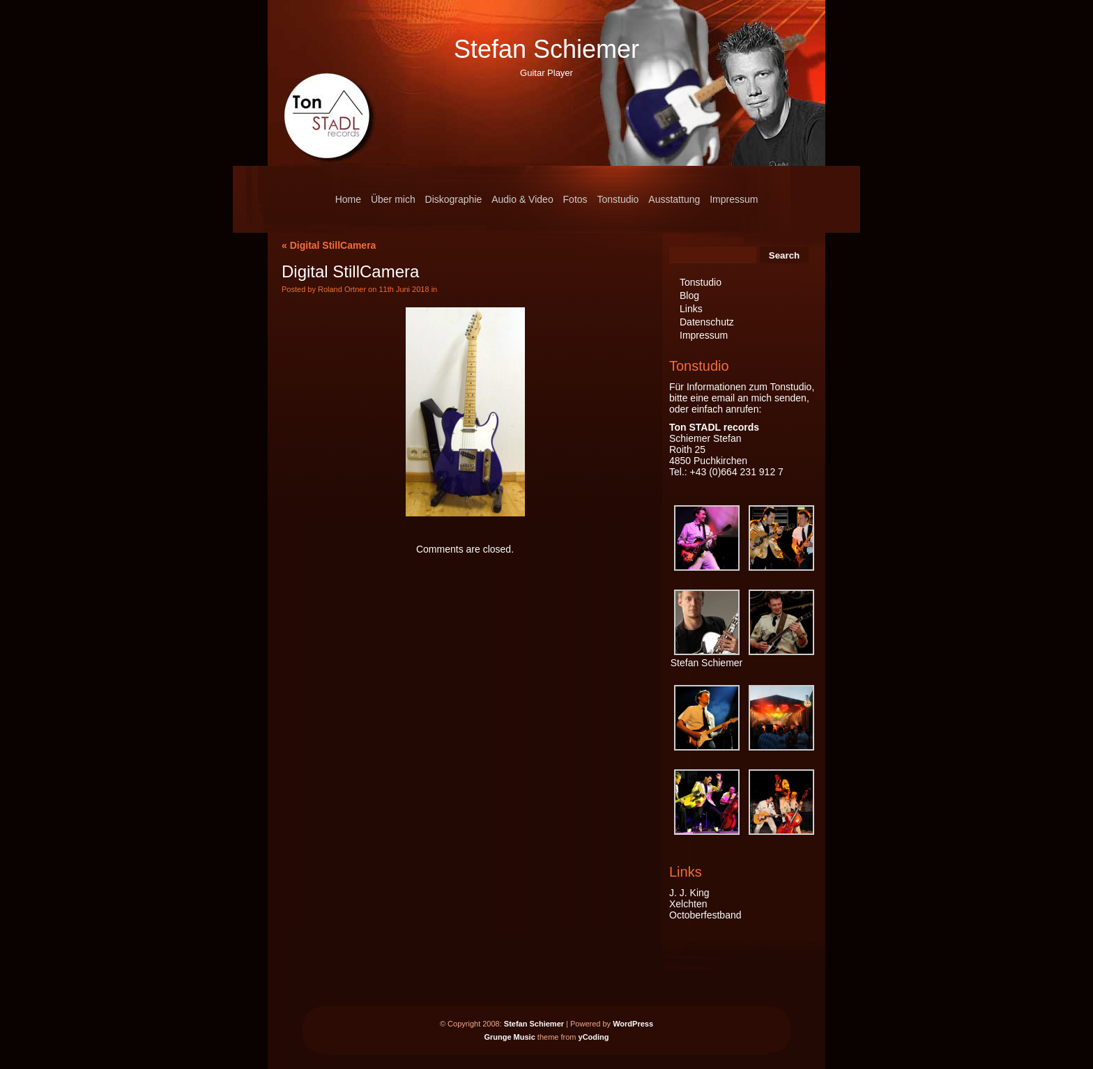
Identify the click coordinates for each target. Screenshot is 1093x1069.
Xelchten (688, 903)
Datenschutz (707, 322)
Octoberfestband (705, 915)
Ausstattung (674, 199)
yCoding (594, 1037)
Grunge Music (509, 1037)
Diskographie (453, 199)
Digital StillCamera (333, 245)
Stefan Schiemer (546, 49)
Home (348, 199)
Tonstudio (618, 199)
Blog (689, 295)
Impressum (734, 199)
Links (691, 308)
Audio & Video (522, 199)
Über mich (393, 199)
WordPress (633, 1024)
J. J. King (689, 892)
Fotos (575, 199)
